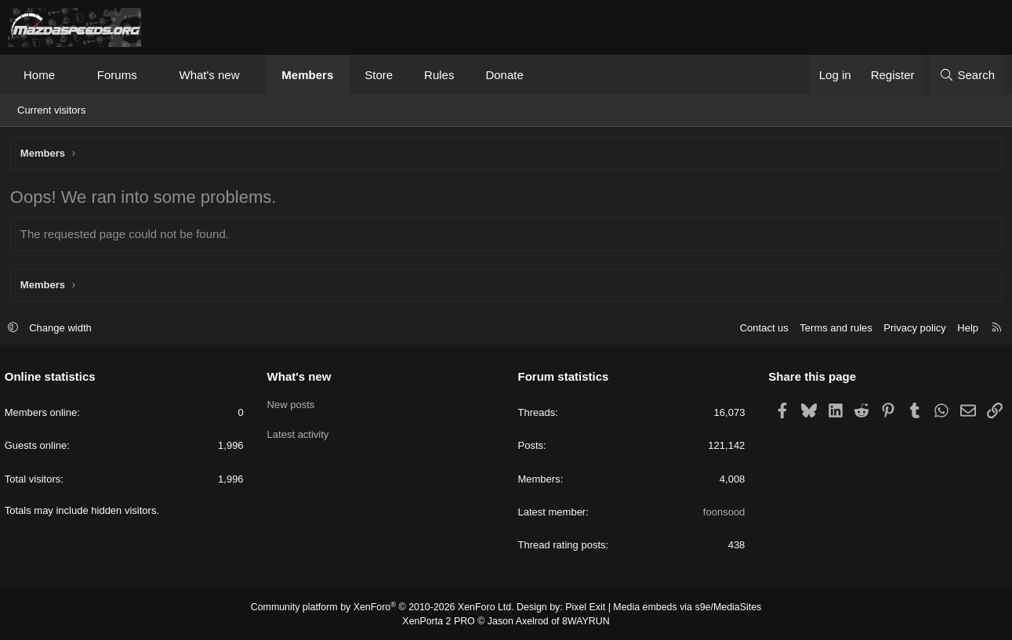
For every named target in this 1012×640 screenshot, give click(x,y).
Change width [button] (64, 328)
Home (39, 74)
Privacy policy (911, 328)
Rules (439, 74)
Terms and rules (832, 328)
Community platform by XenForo (386, 608)
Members (307, 74)
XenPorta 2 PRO (441, 621)
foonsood (723, 513)
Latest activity (300, 433)
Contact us (760, 328)
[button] (69, 75)
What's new (209, 74)
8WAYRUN (583, 621)
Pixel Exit (583, 608)
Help (964, 328)
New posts (293, 404)
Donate (504, 74)
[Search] (967, 75)
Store (379, 74)
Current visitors (51, 110)
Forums (117, 74)
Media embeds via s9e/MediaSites (681, 608)
